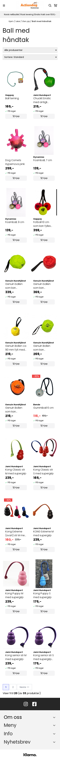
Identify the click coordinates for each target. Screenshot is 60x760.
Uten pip (26, 21)
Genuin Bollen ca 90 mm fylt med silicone (15, 348)
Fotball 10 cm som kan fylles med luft (42, 224)
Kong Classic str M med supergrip (15, 471)
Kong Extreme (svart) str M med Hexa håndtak (15, 533)
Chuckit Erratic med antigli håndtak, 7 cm (42, 100)
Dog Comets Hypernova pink (15, 162)
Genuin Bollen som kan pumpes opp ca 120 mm (43, 348)
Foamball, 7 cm (42, 160)
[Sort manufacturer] (30, 50)
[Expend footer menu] (54, 725)
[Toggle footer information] (55, 717)
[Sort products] (30, 57)
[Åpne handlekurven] (55, 5)
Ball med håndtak (41, 21)
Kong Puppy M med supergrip (14, 595)
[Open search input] (50, 5)
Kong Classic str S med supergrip (43, 471)
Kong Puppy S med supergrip (42, 595)
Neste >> (24, 687)
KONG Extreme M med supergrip (43, 533)
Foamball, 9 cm (14, 222)
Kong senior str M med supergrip (15, 657)
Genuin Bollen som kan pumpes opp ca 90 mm (15, 410)
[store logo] (30, 5)
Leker (18, 21)
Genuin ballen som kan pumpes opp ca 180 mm (43, 286)
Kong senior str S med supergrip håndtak (43, 657)
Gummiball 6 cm (43, 408)
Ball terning (12, 98)
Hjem (11, 21)
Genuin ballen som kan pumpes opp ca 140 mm (15, 286)
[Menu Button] (4, 5)
